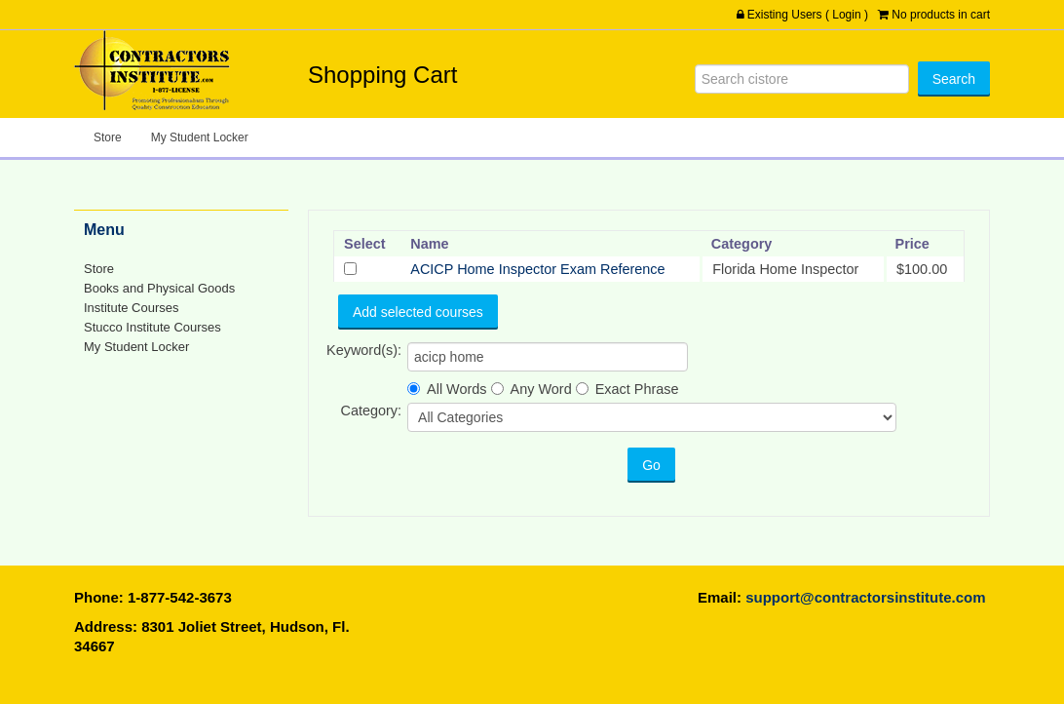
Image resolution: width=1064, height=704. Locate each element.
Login (846, 14)
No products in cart (941, 14)
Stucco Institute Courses (152, 327)
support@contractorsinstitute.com (865, 597)
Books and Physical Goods (159, 288)
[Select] (350, 268)
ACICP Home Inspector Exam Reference (537, 269)
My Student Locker (199, 137)
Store (108, 137)
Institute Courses (131, 307)
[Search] (802, 79)
